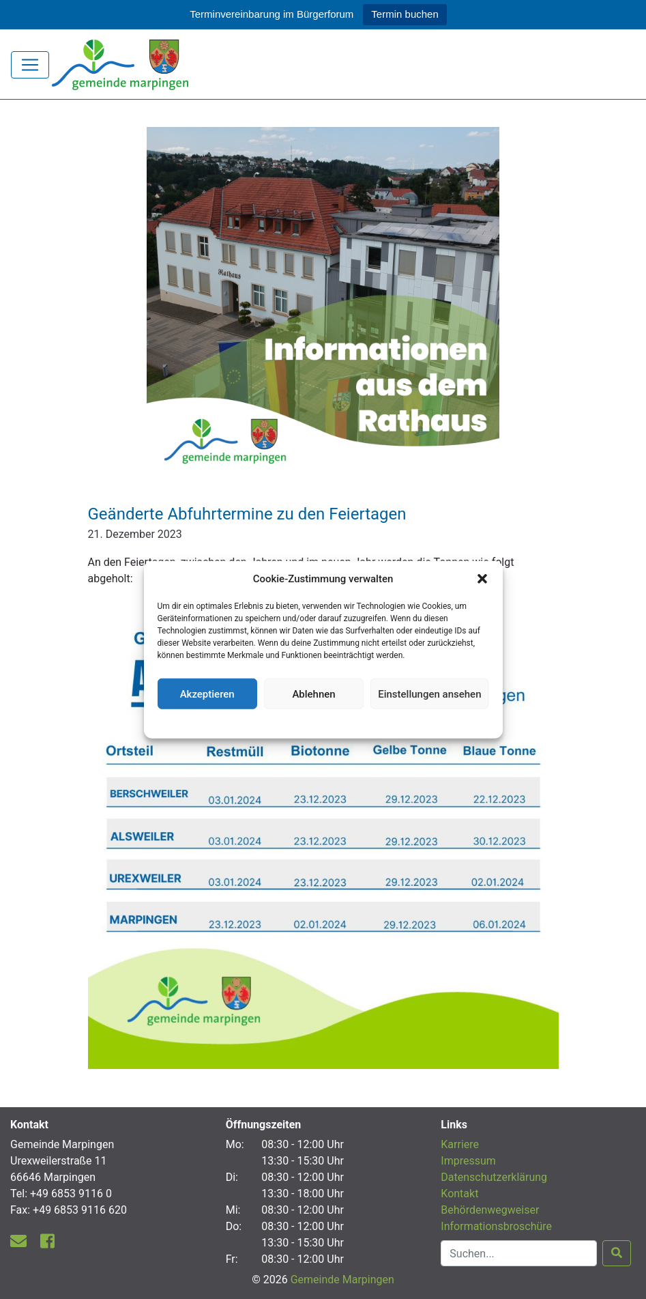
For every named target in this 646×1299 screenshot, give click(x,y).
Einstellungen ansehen (429, 693)
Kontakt (459, 1193)
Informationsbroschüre (496, 1226)
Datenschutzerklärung (323, 722)
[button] (482, 579)
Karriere (460, 1144)
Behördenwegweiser (490, 1209)
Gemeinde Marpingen (342, 1279)
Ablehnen (313, 693)
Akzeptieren (207, 693)
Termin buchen (404, 14)
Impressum (468, 1160)
